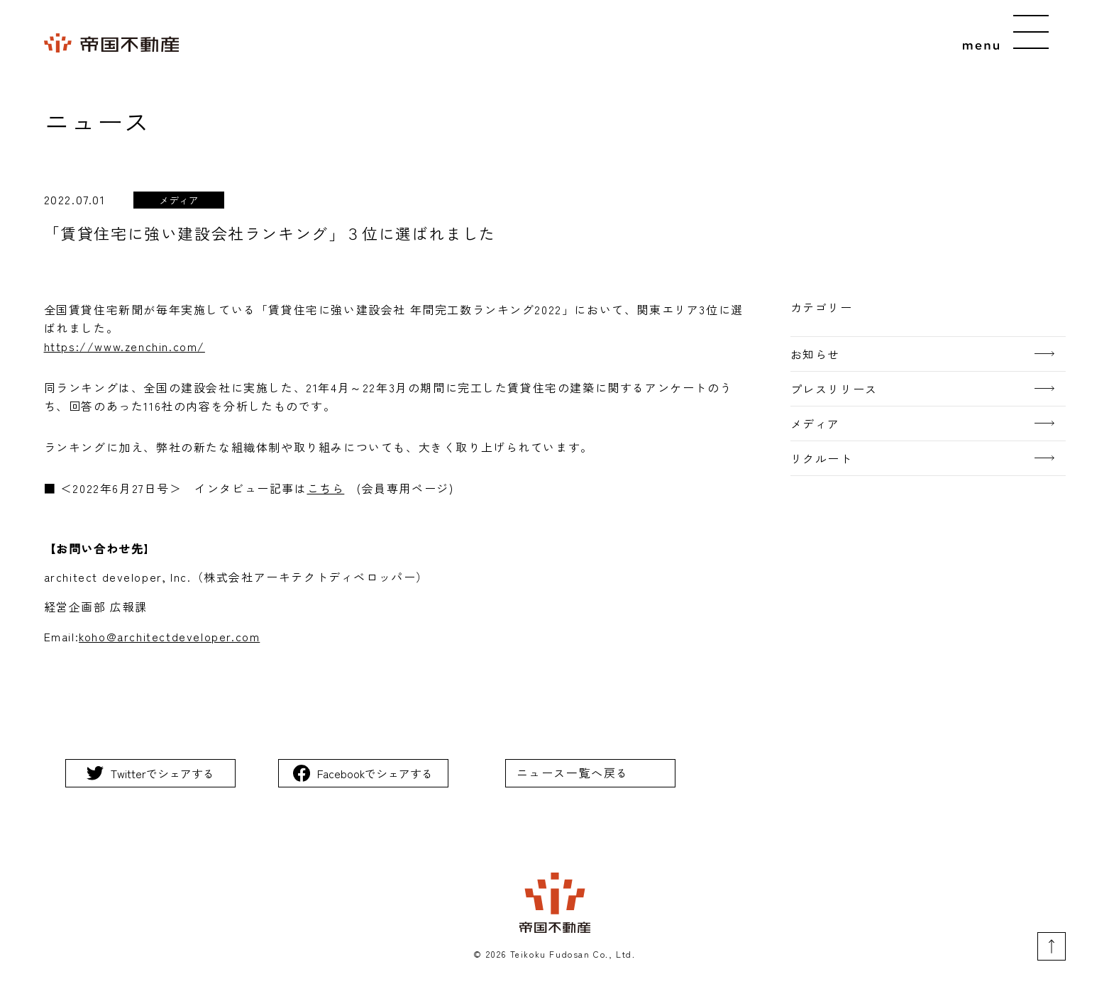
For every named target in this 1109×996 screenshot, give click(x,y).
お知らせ (815, 354)
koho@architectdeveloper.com (169, 636)
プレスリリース (834, 388)
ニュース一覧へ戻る (573, 772)
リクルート (821, 458)
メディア (815, 423)
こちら (326, 488)
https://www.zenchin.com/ (124, 346)
